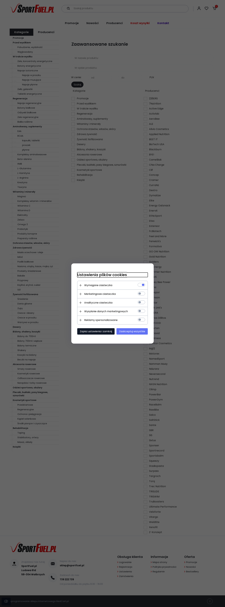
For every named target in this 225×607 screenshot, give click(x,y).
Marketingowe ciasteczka (99, 294)
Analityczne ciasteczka (98, 302)
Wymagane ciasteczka (98, 285)
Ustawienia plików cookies (101, 275)
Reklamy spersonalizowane (100, 320)
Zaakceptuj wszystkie (133, 331)
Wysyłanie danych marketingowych (105, 311)
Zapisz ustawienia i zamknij (95, 331)
